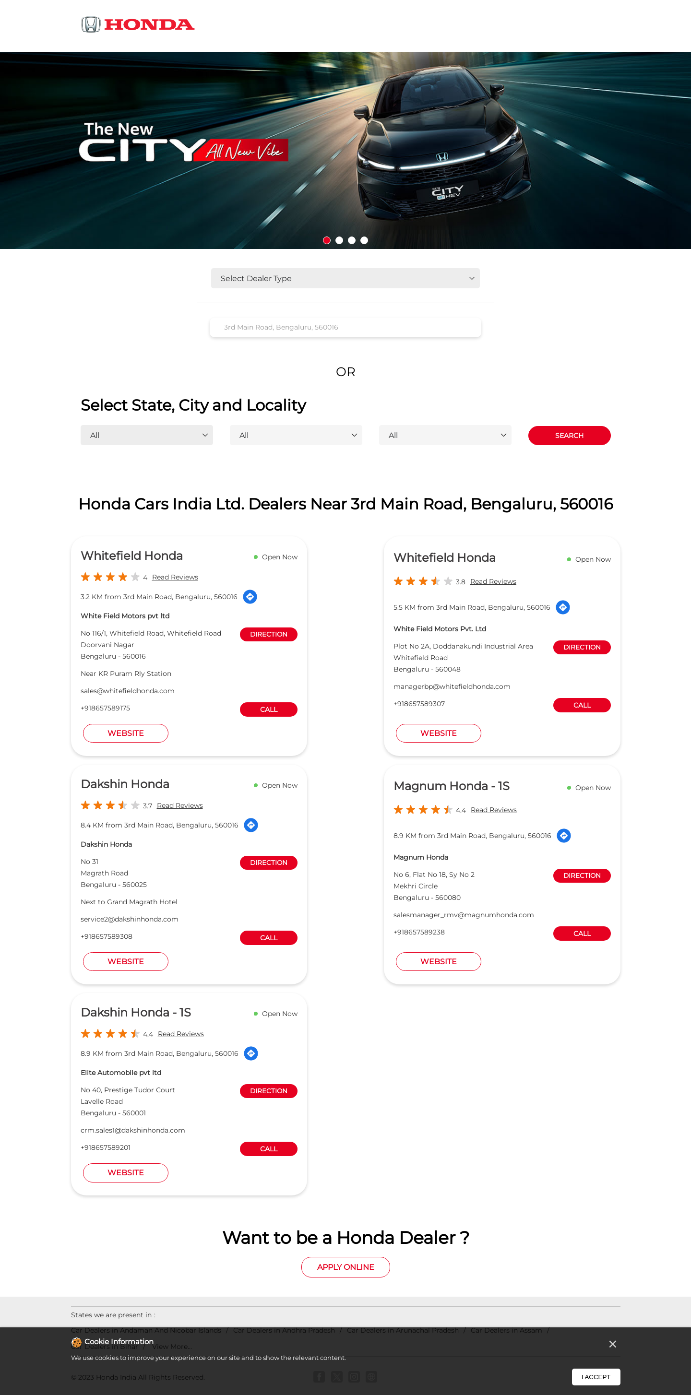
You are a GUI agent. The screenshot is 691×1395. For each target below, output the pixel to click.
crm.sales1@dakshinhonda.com (133, 1130)
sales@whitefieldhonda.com (128, 690)
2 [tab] (339, 240)
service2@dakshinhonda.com (130, 919)
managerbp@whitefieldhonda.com (452, 686)
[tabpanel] (345, 150)
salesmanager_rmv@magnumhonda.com (463, 914)
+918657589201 (106, 1147)
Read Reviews (175, 577)
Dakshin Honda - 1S (136, 1012)
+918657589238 (419, 932)
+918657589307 (419, 703)
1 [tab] (327, 240)
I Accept (596, 1377)
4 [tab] (364, 240)
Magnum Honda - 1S (451, 786)
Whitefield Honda (132, 556)
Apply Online (345, 1267)
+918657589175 (105, 708)
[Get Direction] (250, 596)
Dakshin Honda (125, 784)
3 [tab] (352, 240)
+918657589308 (106, 936)
